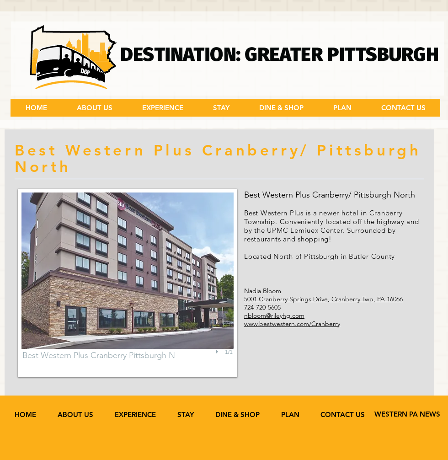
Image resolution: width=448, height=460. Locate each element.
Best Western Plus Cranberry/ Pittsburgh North (329, 195)
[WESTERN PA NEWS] (407, 414)
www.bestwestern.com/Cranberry (292, 324)
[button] (162, 108)
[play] (218, 352)
